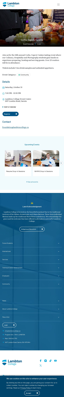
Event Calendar (28, 44)
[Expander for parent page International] (32, 251)
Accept (32, 393)
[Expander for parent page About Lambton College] (32, 309)
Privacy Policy (25, 388)
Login (9, 325)
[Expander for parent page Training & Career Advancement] (32, 268)
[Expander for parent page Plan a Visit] (32, 317)
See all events (32, 182)
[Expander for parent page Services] (32, 259)
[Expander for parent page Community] (32, 284)
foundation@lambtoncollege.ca (15, 127)
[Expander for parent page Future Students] (32, 243)
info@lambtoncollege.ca (12, 331)
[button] (58, 4)
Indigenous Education (32, 229)
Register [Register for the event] (10, 114)
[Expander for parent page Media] (32, 301)
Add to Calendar (9, 107)
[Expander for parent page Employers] (32, 276)
